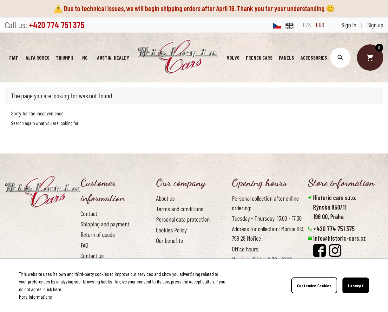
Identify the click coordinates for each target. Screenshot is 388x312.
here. (57, 289)
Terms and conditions (179, 208)
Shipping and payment (105, 224)
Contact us (92, 255)
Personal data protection (183, 219)
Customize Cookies (314, 285)
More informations (35, 297)
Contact (89, 213)
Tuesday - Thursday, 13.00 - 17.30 (267, 218)
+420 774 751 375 (334, 228)
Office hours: (246, 249)
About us (165, 198)
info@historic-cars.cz (339, 238)
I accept (355, 285)
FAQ (84, 245)
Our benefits (169, 240)
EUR (320, 25)
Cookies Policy (171, 230)
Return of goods (98, 234)
